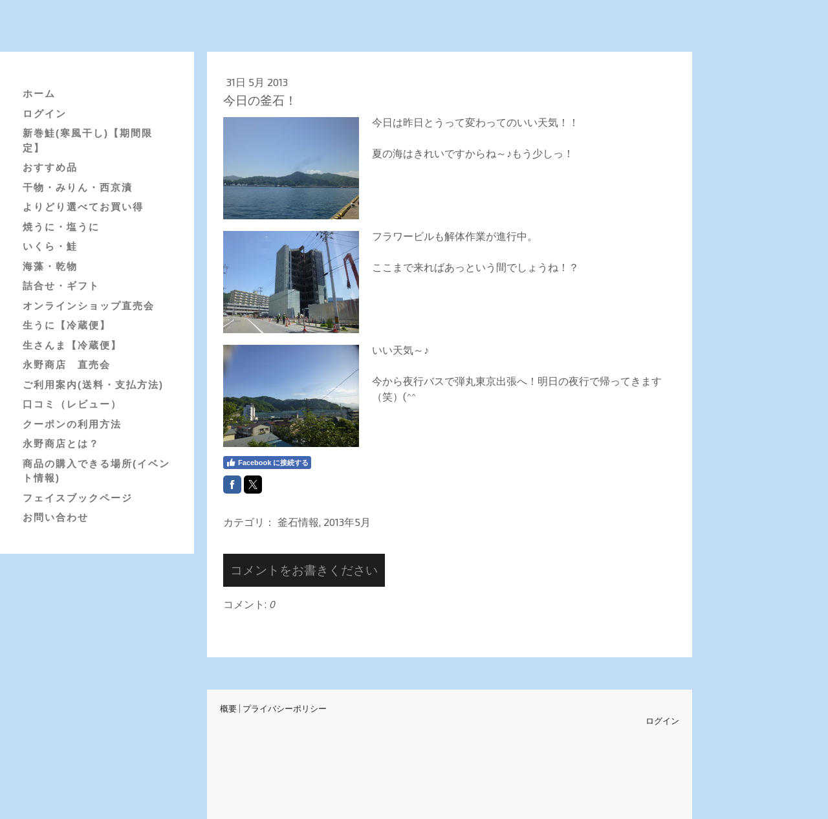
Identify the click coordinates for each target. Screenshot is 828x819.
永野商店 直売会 (67, 364)
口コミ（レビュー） (72, 404)
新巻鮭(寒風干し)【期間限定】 (88, 140)
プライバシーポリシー (285, 708)
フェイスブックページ (78, 497)
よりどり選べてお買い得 (83, 206)
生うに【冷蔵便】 (67, 325)
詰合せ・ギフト (61, 285)
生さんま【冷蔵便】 (72, 345)
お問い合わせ (56, 517)
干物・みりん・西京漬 (78, 187)
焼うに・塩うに (61, 226)
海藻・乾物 (50, 266)
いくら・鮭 (50, 246)
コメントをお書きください (304, 569)
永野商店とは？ (61, 443)
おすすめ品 (50, 167)
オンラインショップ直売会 (89, 305)
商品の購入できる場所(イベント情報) (96, 471)
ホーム (39, 93)
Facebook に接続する (267, 462)
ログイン (45, 113)
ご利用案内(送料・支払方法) (93, 384)
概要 (228, 708)
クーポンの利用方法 (72, 424)
